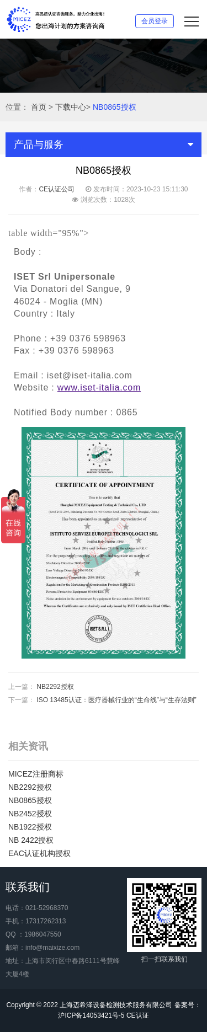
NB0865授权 (114, 107)
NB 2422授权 (31, 840)
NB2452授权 (30, 813)
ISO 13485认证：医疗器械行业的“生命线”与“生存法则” (116, 700)
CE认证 (137, 1015)
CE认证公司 (57, 189)
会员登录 (154, 21)
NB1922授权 (30, 826)
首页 (38, 107)
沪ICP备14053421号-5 (91, 1015)
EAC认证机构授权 (39, 853)
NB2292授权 (54, 687)
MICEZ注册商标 (35, 773)
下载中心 (70, 107)
